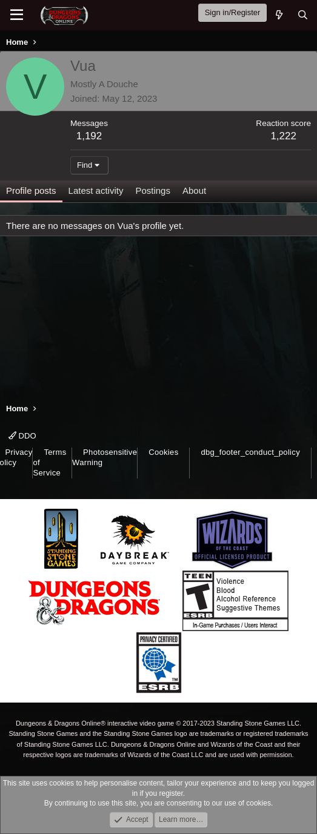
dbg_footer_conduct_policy (250, 452)
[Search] (303, 15)
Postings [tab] (152, 190)
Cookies (163, 452)
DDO (22, 435)
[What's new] (278, 15)
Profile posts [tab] (31, 190)
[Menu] (16, 15)
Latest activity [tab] (96, 190)
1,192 (89, 136)
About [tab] (194, 190)
